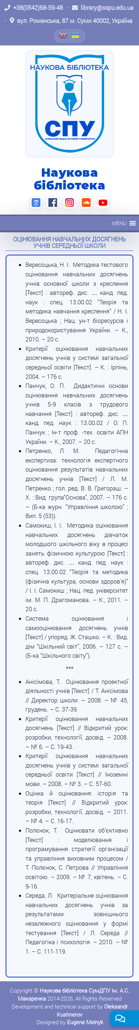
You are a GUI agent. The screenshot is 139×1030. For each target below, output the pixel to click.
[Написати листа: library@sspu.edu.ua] (103, 7)
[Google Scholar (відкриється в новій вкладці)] (36, 202)
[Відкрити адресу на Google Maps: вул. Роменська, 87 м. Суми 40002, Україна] (71, 20)
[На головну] (69, 104)
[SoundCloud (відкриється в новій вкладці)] (86, 202)
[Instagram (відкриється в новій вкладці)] (69, 202)
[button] (119, 223)
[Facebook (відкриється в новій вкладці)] (52, 202)
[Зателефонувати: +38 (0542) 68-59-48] (33, 7)
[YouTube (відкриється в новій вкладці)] (103, 202)
